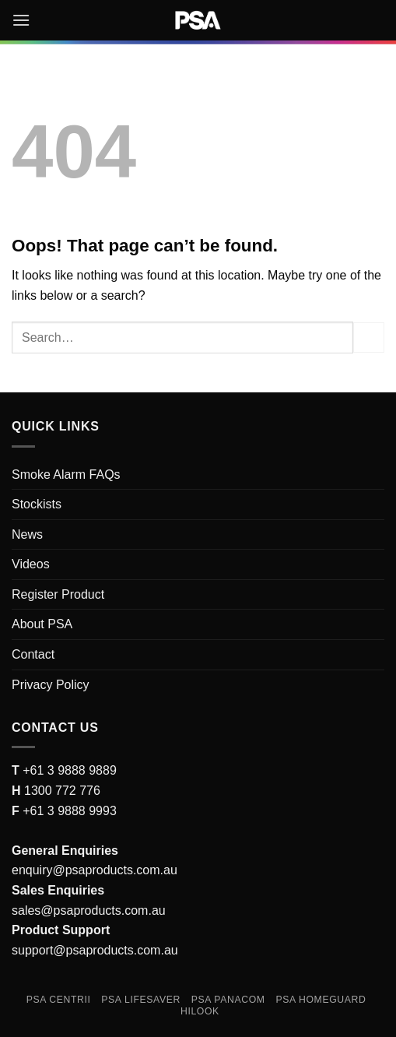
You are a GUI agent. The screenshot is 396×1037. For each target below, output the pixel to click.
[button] (21, 20)
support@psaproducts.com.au (95, 950)
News (27, 534)
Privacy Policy (50, 684)
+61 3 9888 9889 (68, 770)
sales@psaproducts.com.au (89, 910)
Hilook (199, 1011)
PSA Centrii (58, 999)
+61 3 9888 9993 (70, 810)
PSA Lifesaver (140, 999)
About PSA (42, 624)
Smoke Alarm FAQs (66, 474)
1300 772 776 (60, 790)
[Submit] (368, 337)
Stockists (36, 504)
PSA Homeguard (320, 999)
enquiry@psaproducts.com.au (94, 870)
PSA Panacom (228, 999)
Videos (31, 564)
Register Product (58, 594)
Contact (33, 654)
